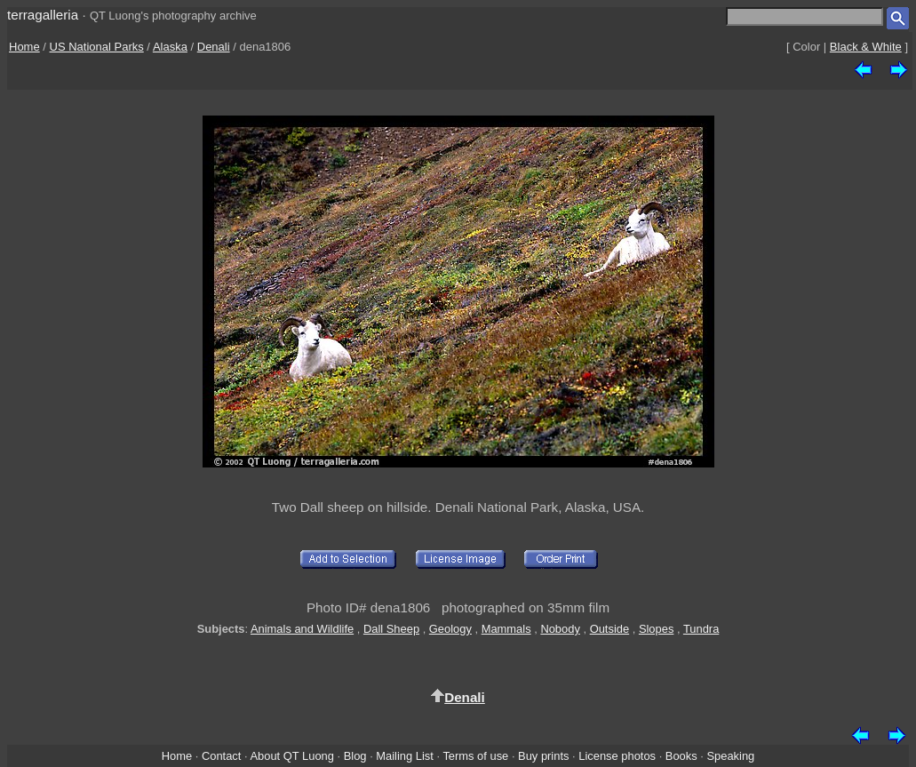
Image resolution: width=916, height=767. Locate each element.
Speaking (730, 756)
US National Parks (97, 46)
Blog (355, 756)
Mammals (506, 628)
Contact (221, 756)
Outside (609, 628)
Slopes (656, 628)
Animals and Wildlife (302, 628)
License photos (617, 756)
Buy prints (543, 756)
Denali (213, 46)
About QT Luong (291, 756)
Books (681, 756)
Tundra (701, 628)
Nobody (560, 628)
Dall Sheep (391, 628)
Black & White (866, 46)
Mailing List (405, 756)
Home (24, 46)
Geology (450, 628)
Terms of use (475, 756)
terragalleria (42, 14)
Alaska (170, 46)
